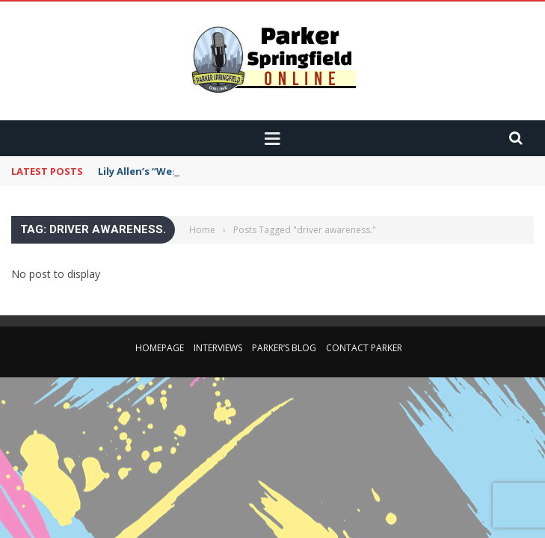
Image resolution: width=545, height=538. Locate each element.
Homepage (159, 347)
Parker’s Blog (284, 347)
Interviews (218, 347)
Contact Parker (364, 347)
